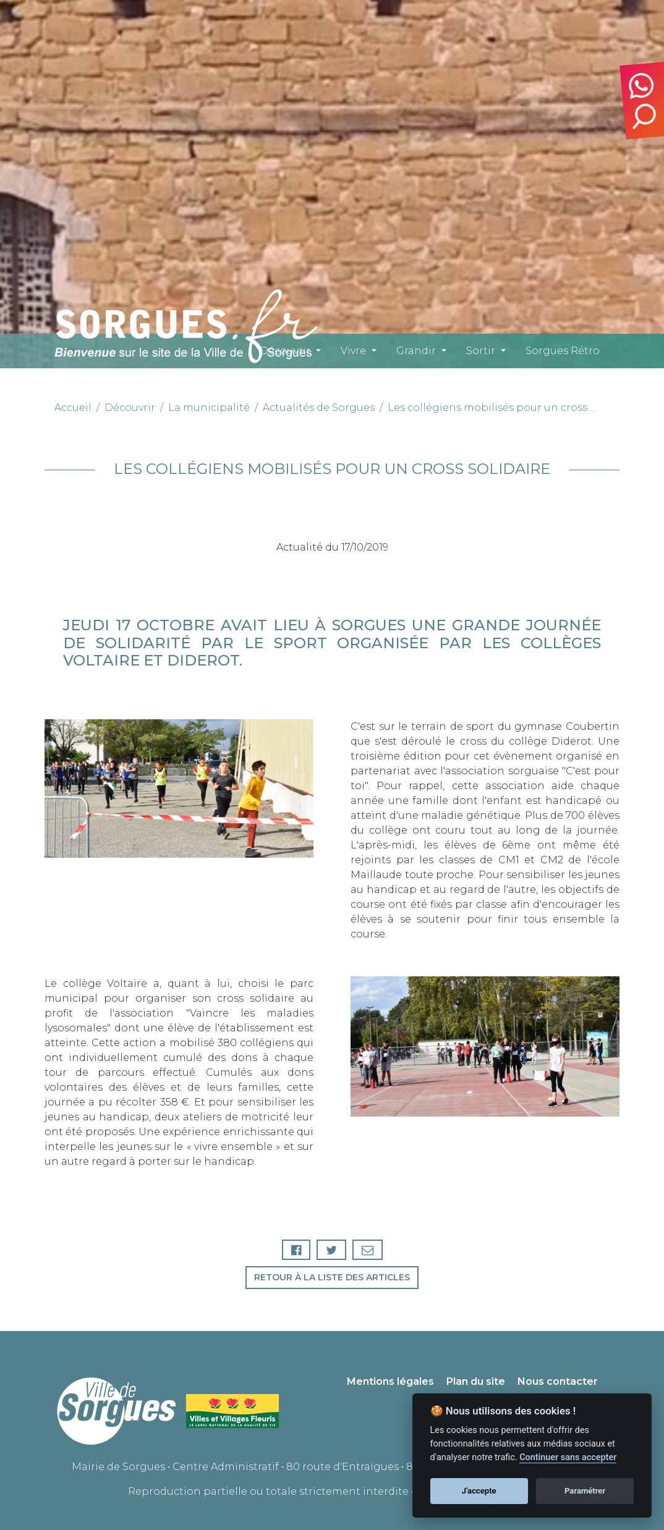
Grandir (416, 351)
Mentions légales (390, 1381)
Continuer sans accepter (567, 1457)
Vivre (353, 351)
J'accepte (479, 1490)
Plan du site (475, 1381)
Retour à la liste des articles (332, 1277)
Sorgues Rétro (563, 351)
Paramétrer (584, 1490)
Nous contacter (557, 1381)
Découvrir (285, 351)
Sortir (480, 351)
